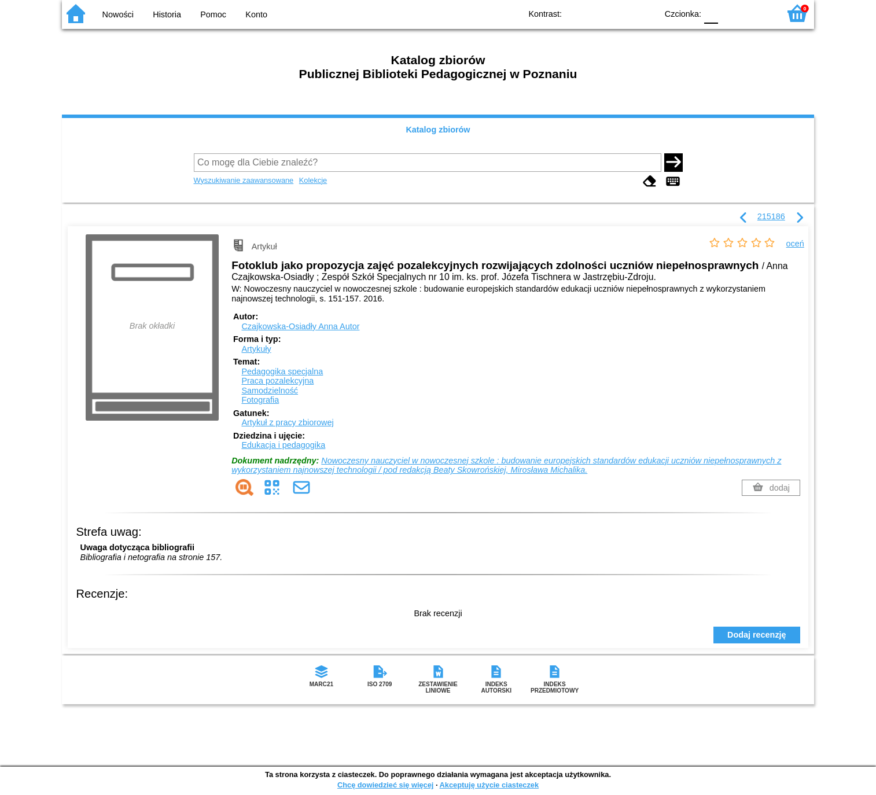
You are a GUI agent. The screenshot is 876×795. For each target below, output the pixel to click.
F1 (731, 13)
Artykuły (256, 349)
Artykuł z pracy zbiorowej (287, 422)
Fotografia (260, 399)
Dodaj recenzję (756, 634)
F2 (757, 13)
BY (645, 13)
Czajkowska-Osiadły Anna (300, 326)
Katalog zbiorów (438, 129)
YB (622, 13)
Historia (167, 14)
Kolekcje (313, 180)
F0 (710, 13)
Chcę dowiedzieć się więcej (385, 785)
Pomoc (213, 14)
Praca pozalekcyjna (277, 380)
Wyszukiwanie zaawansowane (244, 180)
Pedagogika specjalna (282, 371)
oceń (795, 243)
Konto (256, 14)
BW (598, 13)
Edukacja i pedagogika (283, 445)
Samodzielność (269, 390)
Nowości (118, 14)
